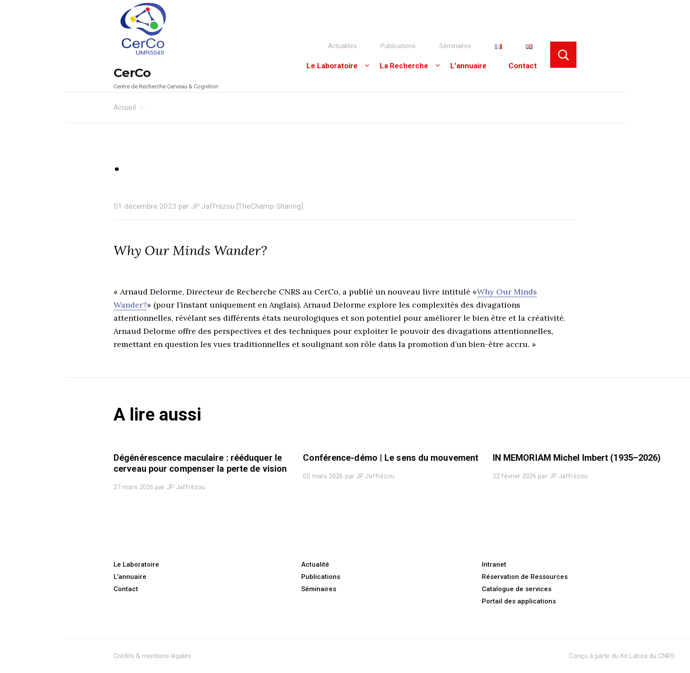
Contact (523, 65)
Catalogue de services (516, 589)
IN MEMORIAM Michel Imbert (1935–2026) (577, 457)
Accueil (125, 107)
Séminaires (455, 46)
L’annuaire (468, 65)
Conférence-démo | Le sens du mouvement (390, 457)
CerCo (132, 72)
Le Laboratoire (332, 65)
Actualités (342, 46)
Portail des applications (519, 601)
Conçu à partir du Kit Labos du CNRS (622, 656)
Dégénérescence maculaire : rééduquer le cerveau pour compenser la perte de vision (200, 463)
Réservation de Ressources (525, 577)
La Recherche (404, 65)
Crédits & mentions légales (152, 656)
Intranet (494, 564)
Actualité (315, 564)
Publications (398, 46)
